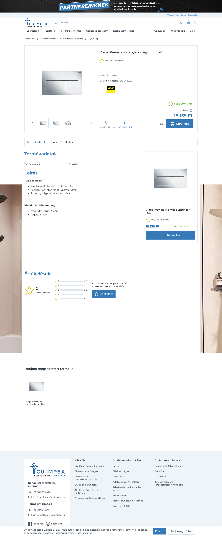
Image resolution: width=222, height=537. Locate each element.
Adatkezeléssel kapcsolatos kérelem (128, 488)
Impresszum (120, 495)
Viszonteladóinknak (176, 15)
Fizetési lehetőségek (86, 471)
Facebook (36, 524)
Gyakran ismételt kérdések (90, 498)
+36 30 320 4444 (39, 492)
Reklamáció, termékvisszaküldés (86, 478)
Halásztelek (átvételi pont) (169, 466)
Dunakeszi (160, 476)
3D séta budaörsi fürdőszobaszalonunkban (169, 483)
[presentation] (91, 123)
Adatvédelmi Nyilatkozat (126, 482)
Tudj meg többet (181, 531)
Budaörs (159, 471)
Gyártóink (118, 476)
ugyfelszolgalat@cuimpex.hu (46, 497)
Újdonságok (178, 30)
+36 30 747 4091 (39, 510)
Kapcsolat (193, 15)
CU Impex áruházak (86, 484)
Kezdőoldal (29, 39)
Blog (192, 30)
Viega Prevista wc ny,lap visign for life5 (35, 358)
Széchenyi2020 (121, 506)
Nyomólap (93, 39)
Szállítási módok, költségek (90, 466)
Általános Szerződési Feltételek (86, 491)
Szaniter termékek (49, 39)
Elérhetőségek (121, 471)
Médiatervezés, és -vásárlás (128, 500)
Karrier (116, 466)
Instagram (54, 524)
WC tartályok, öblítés (73, 39)
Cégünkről (160, 30)
